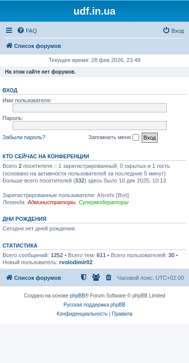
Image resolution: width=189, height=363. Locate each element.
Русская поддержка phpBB (94, 305)
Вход (10, 90)
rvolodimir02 (76, 262)
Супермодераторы (104, 202)
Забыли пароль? (24, 137)
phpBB (77, 295)
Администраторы (51, 202)
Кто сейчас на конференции (46, 156)
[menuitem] (27, 31)
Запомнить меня (113, 137)
